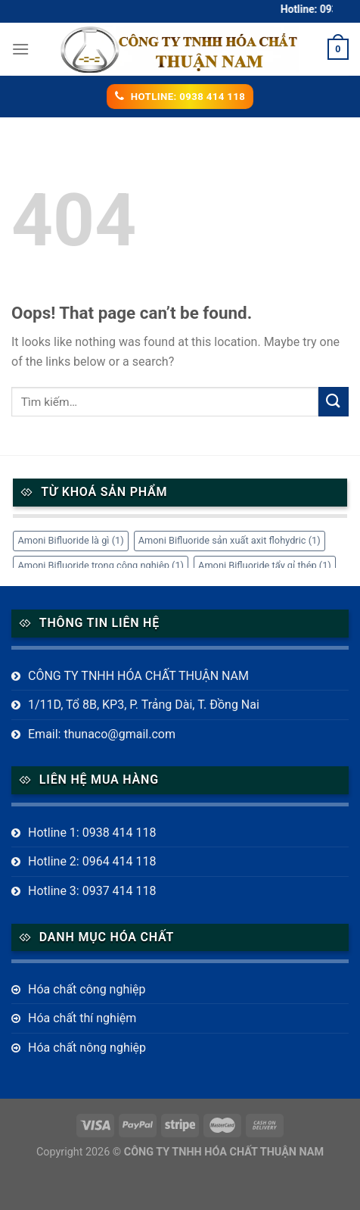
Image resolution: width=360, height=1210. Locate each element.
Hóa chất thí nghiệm (82, 1018)
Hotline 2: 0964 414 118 (92, 861)
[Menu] (20, 48)
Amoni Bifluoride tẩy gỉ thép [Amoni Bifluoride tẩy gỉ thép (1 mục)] (264, 565)
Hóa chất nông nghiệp (87, 1047)
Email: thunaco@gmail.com (101, 734)
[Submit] (333, 401)
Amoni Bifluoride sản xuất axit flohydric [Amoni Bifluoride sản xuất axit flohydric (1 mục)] (229, 540)
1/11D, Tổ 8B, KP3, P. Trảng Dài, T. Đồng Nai (143, 704)
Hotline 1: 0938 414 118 (92, 832)
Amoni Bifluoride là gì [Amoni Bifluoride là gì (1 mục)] (70, 540)
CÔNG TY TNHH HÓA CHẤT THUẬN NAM (138, 676)
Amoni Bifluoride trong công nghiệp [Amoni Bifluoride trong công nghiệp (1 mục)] (100, 565)
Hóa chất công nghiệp (87, 989)
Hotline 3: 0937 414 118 (92, 891)
